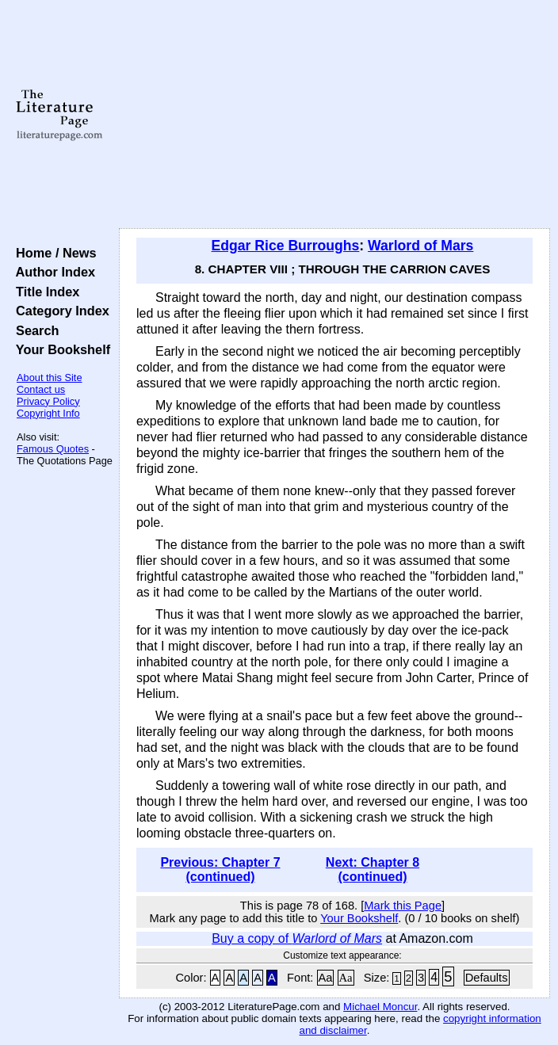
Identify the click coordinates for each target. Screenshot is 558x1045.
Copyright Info (48, 413)
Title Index (44, 291)
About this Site (49, 377)
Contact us (41, 389)
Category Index (59, 310)
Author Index (52, 272)
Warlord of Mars (420, 246)
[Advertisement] (334, 115)
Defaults (486, 977)
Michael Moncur (380, 1007)
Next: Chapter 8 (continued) (372, 869)
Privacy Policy (48, 401)
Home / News (53, 253)
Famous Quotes (53, 449)
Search (34, 330)
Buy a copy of (297, 938)
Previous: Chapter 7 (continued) (220, 869)
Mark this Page (402, 905)
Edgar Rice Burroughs (286, 246)
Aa (326, 977)
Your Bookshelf (59, 349)
